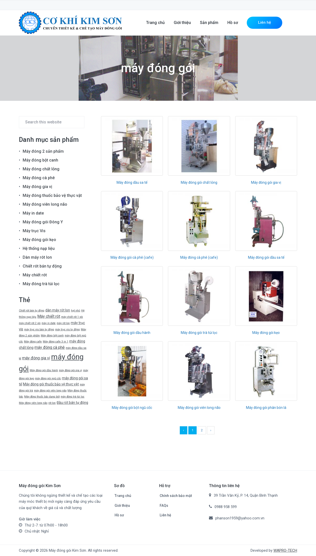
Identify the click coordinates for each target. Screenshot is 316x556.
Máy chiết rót (35, 275)
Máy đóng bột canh (40, 160)
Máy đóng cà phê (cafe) (199, 257)
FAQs (164, 506)
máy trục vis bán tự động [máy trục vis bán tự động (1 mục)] (39, 329)
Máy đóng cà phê (39, 177)
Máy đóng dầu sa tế (132, 182)
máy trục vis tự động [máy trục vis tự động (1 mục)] (67, 329)
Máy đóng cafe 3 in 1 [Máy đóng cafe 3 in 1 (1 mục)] (55, 341)
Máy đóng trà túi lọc (41, 283)
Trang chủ (123, 496)
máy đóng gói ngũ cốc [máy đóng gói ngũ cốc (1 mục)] (48, 378)
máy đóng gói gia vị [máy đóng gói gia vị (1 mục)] (70, 370)
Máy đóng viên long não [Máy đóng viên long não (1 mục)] (33, 403)
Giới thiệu (122, 506)
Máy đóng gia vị (37, 186)
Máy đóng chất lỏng (41, 169)
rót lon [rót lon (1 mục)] (52, 403)
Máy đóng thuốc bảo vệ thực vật (52, 195)
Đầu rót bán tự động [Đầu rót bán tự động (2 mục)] (72, 403)
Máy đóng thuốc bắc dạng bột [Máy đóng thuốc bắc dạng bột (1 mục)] (42, 396)
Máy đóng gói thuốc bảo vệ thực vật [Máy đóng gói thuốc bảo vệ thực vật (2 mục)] (51, 384)
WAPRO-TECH (285, 550)
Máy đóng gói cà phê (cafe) (132, 257)
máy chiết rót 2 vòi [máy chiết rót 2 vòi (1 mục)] (30, 323)
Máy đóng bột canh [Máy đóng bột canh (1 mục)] (52, 335)
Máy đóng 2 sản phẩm (43, 151)
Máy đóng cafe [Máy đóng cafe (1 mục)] (33, 341)
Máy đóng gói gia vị (266, 182)
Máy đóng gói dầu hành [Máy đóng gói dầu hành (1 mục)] (44, 370)
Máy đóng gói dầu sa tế (266, 257)
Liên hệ (165, 515)
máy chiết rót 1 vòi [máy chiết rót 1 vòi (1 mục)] (72, 317)
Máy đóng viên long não (45, 204)
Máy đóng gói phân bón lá (266, 408)
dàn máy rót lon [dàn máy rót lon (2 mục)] (57, 310)
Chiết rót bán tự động (42, 266)
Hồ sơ (119, 515)
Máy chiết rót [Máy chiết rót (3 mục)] (48, 316)
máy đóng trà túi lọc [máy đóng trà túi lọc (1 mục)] (72, 396)
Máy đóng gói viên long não (199, 408)
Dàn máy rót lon (37, 257)
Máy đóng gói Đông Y (43, 222)
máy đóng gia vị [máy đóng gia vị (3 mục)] (36, 358)
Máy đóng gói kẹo (266, 333)
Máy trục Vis (34, 230)
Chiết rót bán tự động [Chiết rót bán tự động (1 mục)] (31, 310)
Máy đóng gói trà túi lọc (199, 333)
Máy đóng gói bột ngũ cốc (132, 408)
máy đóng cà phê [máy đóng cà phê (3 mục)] (49, 347)
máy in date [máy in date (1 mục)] (49, 323)
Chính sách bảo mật (176, 496)
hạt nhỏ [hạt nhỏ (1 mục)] (75, 310)
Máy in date (33, 213)
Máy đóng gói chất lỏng (199, 182)
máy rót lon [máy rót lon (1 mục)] (63, 323)
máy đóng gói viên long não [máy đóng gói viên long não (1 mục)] (50, 390)
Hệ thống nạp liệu (39, 248)
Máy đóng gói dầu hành (132, 333)
